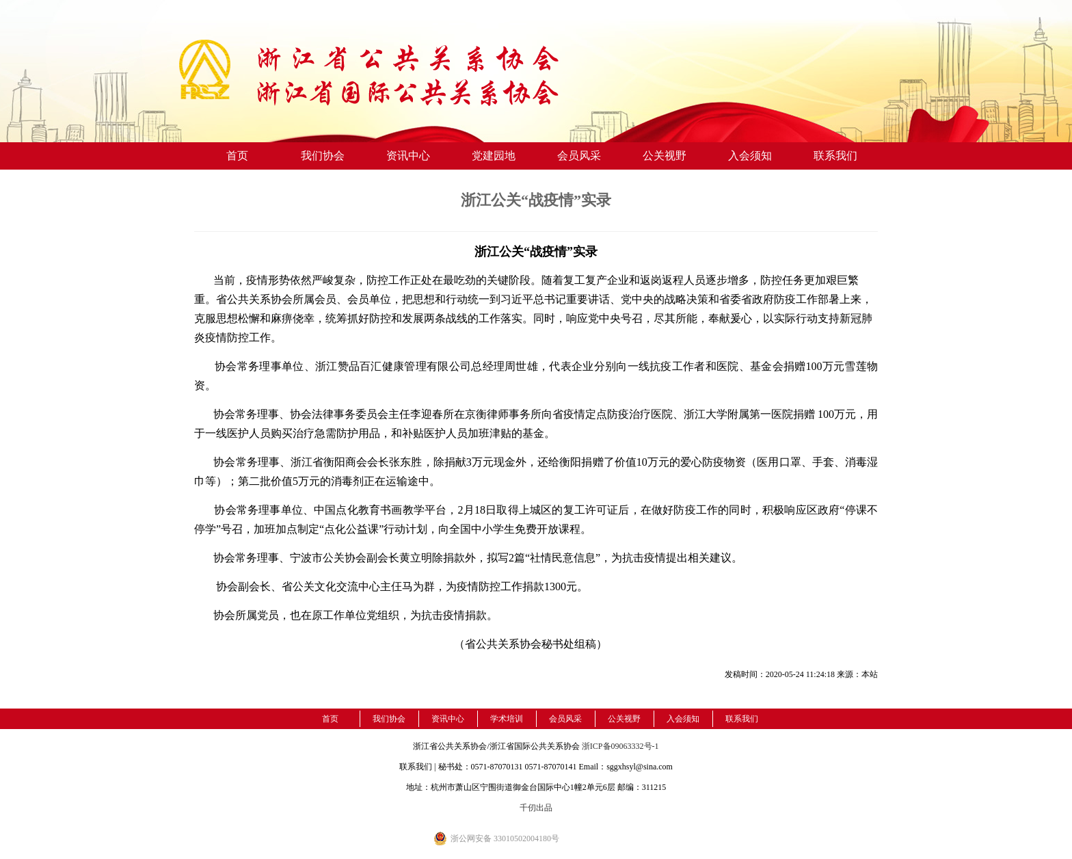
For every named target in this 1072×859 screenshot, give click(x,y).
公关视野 (664, 155)
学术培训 (506, 719)
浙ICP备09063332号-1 (620, 746)
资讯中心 (408, 155)
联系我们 (835, 155)
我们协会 (323, 155)
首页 (237, 155)
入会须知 (750, 155)
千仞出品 (536, 807)
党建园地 (493, 155)
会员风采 (579, 155)
